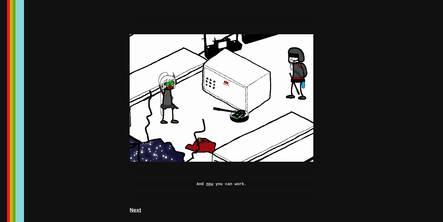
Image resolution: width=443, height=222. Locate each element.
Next (135, 210)
